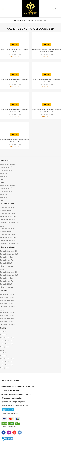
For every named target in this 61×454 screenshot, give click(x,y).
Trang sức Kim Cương (7, 257)
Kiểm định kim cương (7, 338)
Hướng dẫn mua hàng (7, 208)
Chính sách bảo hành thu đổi (9, 223)
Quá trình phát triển (6, 167)
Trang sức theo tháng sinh (8, 251)
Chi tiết (14, 44)
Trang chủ (17, 20)
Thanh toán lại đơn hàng (8, 217)
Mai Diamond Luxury (14, 54)
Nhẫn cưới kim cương (7, 297)
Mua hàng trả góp (6, 211)
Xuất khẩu (3, 332)
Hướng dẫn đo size (6, 341)
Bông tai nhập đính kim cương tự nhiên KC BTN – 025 (46, 81)
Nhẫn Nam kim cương (7, 300)
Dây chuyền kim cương (7, 306)
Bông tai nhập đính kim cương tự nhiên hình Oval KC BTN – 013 (46, 51)
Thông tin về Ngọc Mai (7, 164)
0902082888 (14, 390)
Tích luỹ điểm (4, 347)
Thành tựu (3, 173)
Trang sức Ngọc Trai (6, 260)
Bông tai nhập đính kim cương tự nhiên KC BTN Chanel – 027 (14, 111)
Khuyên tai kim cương (7, 294)
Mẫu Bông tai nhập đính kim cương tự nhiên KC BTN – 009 (14, 141)
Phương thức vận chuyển (8, 220)
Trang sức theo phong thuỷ (9, 254)
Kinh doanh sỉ (4, 335)
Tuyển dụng (4, 176)
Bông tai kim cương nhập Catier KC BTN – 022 (14, 51)
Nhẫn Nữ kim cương (6, 303)
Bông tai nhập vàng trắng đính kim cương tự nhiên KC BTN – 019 (46, 111)
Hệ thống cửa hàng (6, 170)
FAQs (2, 179)
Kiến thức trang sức (6, 266)
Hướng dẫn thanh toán (7, 214)
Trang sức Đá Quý (6, 263)
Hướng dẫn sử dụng (6, 344)
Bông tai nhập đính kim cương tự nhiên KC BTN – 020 (14, 81)
